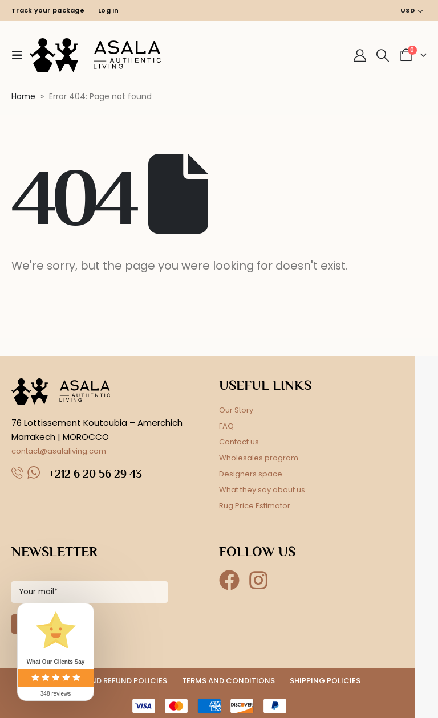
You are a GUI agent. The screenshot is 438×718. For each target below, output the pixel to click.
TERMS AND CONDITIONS (228, 680)
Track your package (47, 10)
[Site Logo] (95, 55)
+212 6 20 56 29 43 (95, 473)
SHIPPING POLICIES (325, 680)
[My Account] (359, 55)
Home (23, 96)
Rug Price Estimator (254, 505)
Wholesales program (258, 457)
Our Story (236, 410)
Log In (108, 10)
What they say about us (262, 489)
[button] (20, 55)
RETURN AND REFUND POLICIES (111, 680)
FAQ (226, 426)
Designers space (250, 473)
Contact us (239, 441)
